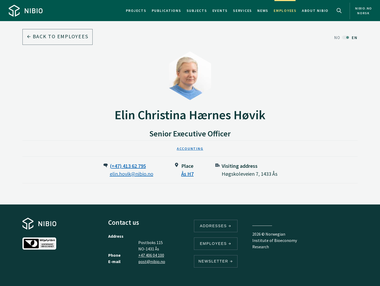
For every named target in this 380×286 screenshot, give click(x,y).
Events (220, 10)
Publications (166, 10)
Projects (136, 10)
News (262, 10)
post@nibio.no (151, 261)
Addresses (216, 226)
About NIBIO (315, 10)
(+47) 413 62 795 (128, 166)
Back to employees (57, 36)
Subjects (197, 10)
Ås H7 (187, 173)
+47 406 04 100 (151, 255)
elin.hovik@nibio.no (131, 173)
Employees (285, 10)
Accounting (190, 148)
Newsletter (215, 261)
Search (339, 10)
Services (242, 10)
